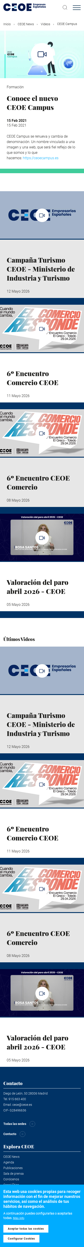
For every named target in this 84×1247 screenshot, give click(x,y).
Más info (18, 1218)
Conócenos (11, 1179)
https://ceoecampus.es (40, 158)
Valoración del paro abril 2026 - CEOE (37, 587)
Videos (45, 24)
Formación (15, 87)
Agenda (8, 1162)
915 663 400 (17, 1099)
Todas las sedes (14, 1124)
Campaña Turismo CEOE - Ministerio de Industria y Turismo (41, 268)
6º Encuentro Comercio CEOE (32, 378)
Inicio (7, 24)
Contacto (9, 1134)
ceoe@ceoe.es (22, 1104)
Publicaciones (13, 1168)
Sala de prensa (13, 1173)
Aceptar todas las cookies (26, 1229)
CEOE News (26, 24)
